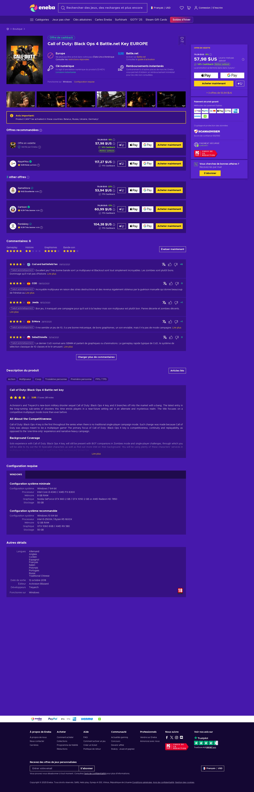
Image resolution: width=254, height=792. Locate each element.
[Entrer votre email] (54, 768)
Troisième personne (56, 475)
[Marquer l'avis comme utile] (169, 360)
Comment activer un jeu (94, 741)
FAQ (85, 737)
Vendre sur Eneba (148, 737)
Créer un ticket (90, 745)
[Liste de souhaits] (181, 7)
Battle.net (141, 57)
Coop (38, 475)
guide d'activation (146, 59)
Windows (34, 688)
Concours (115, 741)
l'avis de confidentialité (95, 774)
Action (11, 475)
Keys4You (23, 162)
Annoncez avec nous (150, 741)
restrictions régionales (78, 59)
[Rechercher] (102, 7)
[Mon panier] (188, 7)
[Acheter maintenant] (206, 75)
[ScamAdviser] (207, 131)
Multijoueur (25, 475)
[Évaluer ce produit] (20, 493)
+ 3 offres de (219, 93)
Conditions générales (142, 782)
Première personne (81, 475)
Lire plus (96, 549)
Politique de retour (92, 749)
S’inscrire (218, 8)
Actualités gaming (119, 737)
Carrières (34, 745)
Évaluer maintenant (172, 345)
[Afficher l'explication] (38, 165)
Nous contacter (37, 741)
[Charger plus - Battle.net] (121, 55)
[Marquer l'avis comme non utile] (175, 360)
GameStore (24, 188)
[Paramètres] (160, 8)
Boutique (17, 29)
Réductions (62, 749)
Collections (62, 741)
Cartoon (22, 207)
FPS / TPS (101, 475)
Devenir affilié (117, 745)
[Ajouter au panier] (240, 83)
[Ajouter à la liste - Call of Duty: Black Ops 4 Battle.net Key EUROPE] (182, 41)
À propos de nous (38, 737)
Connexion (202, 8)
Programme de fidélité (67, 745)
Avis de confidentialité (163, 782)
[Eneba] (42, 8)
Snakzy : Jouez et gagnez (122, 749)
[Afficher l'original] (163, 360)
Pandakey (23, 224)
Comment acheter (65, 737)
